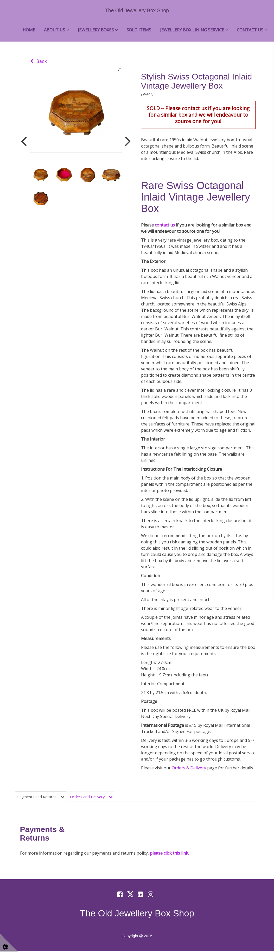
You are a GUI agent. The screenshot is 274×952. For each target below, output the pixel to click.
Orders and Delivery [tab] (98, 797)
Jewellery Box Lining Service (192, 30)
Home (29, 30)
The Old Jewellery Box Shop (137, 10)
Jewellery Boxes (96, 30)
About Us (54, 30)
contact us (165, 225)
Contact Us (250, 30)
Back (38, 61)
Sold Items (138, 30)
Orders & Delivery (189, 768)
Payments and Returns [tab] (43, 797)
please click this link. (169, 854)
